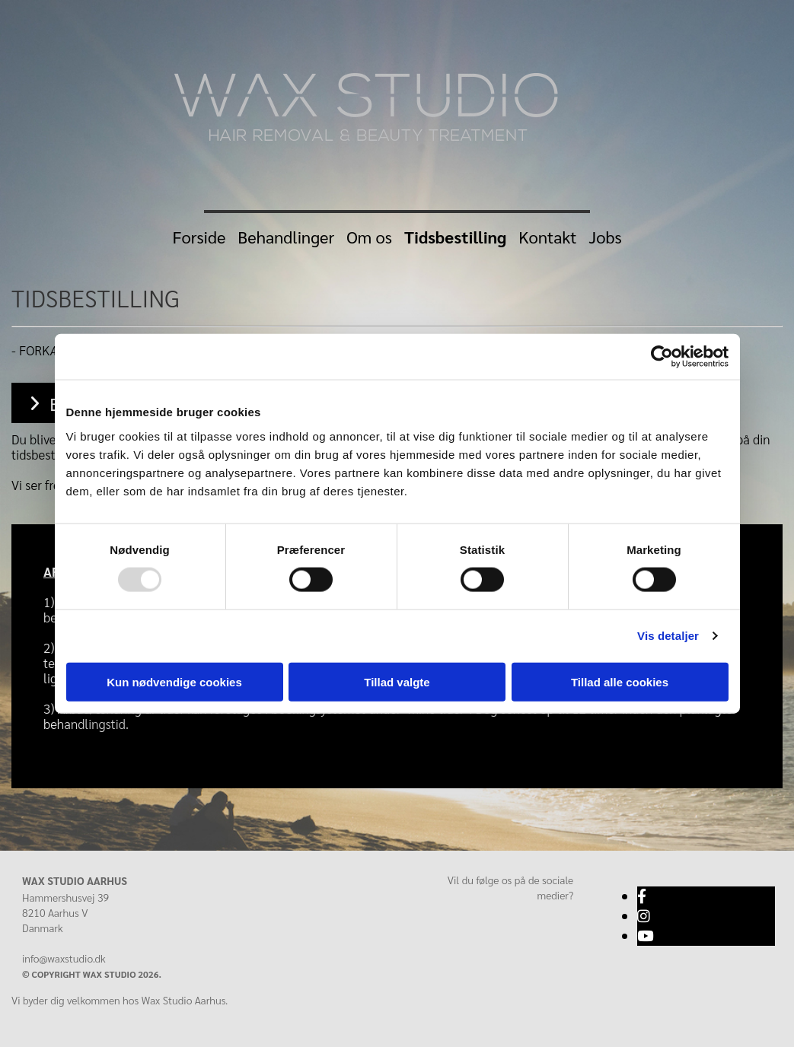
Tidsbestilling (455, 236)
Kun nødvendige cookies (174, 681)
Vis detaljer (668, 635)
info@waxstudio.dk (64, 958)
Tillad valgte (396, 681)
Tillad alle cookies (619, 681)
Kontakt (547, 236)
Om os (369, 236)
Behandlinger (286, 236)
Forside (198, 236)
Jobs (605, 236)
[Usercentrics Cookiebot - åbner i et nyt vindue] (662, 356)
